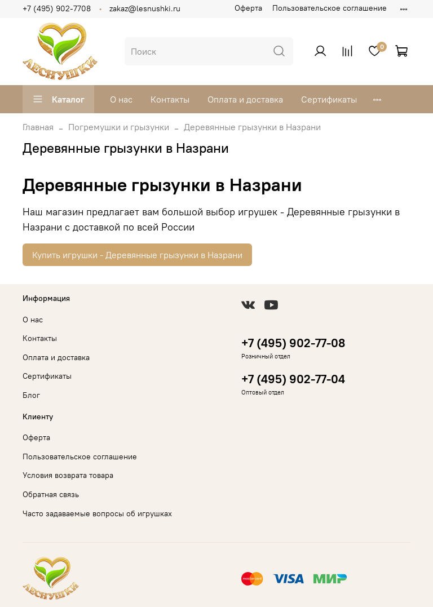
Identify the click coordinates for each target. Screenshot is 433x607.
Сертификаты (329, 99)
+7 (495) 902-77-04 (293, 379)
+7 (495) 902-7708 (57, 8)
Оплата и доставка (245, 99)
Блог (31, 395)
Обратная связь (51, 494)
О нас (121, 99)
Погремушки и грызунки (118, 126)
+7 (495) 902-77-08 (293, 343)
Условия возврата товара (68, 475)
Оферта (248, 8)
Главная (38, 126)
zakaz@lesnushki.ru (144, 8)
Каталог (58, 99)
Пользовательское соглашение (329, 8)
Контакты (170, 99)
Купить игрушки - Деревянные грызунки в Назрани (137, 254)
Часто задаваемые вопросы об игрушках (97, 513)
